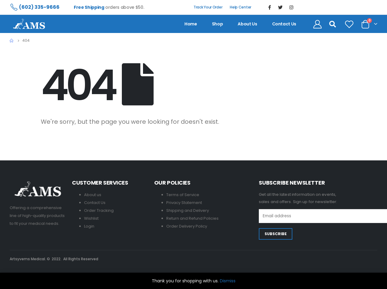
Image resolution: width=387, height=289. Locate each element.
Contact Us (95, 202)
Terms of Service (182, 195)
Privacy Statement (184, 202)
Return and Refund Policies (192, 218)
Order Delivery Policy (186, 226)
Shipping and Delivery (187, 210)
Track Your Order (208, 7)
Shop (217, 24)
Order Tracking (99, 210)
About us (247, 24)
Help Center (240, 7)
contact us (284, 24)
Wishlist (91, 218)
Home (190, 24)
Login (89, 226)
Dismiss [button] (228, 281)
